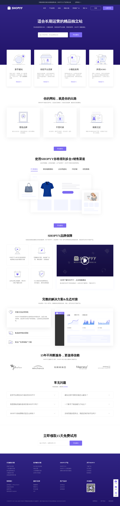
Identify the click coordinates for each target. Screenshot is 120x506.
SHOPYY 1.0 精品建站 (65, 468)
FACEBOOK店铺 (37, 466)
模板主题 (66, 8)
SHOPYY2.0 (63, 466)
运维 (115, 494)
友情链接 (62, 489)
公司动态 (89, 470)
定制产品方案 (10, 466)
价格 (59, 8)
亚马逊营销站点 (11, 470)
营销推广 (76, 8)
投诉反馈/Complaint (12, 491)
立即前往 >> (78, 2)
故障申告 (9, 489)
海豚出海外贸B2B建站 (66, 470)
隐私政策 (111, 501)
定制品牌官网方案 (11, 475)
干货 (115, 482)
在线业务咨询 (10, 487)
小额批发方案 (10, 472)
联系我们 (89, 472)
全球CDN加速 (36, 472)
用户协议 (103, 501)
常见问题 (35, 489)
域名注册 (35, 468)
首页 (44, 8)
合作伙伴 (62, 487)
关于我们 (89, 468)
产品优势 (52, 8)
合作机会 (62, 484)
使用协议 (95, 501)
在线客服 (65, 386)
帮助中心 (35, 487)
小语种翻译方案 (37, 470)
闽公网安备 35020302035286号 (58, 501)
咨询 (115, 488)
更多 (85, 8)
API (34, 491)
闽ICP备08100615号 (45, 501)
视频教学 (35, 484)
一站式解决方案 (11, 468)
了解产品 (89, 466)
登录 (95, 8)
